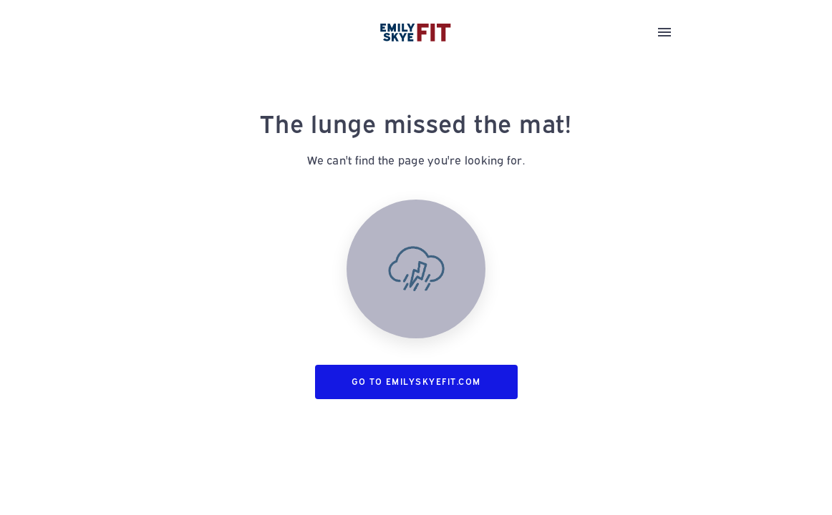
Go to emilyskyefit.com (416, 381)
